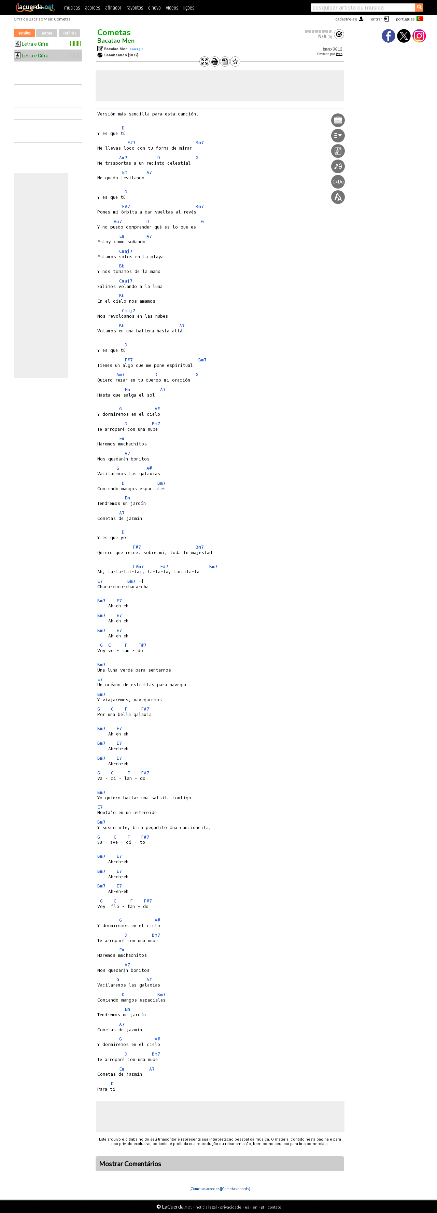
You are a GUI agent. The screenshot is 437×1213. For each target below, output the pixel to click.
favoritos (134, 8)
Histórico (69, 33)
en (255, 1207)
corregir (136, 49)
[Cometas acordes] (205, 1188)
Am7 (123, 158)
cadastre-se (346, 19)
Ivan (339, 54)
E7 (100, 581)
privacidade (230, 1207)
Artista (47, 33)
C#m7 (138, 566)
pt (262, 1207)
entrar (376, 19)
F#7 (131, 143)
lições (188, 8)
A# (157, 409)
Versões (24, 33)
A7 (149, 172)
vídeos (172, 8)
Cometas (114, 32)
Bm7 (200, 143)
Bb (122, 266)
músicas (72, 8)
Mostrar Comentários (130, 1164)
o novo (154, 8)
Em (124, 172)
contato (274, 1207)
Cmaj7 (125, 251)
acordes (92, 8)
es (247, 1207)
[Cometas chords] (235, 1188)
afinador (113, 8)
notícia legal (206, 1207)
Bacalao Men (116, 41)
